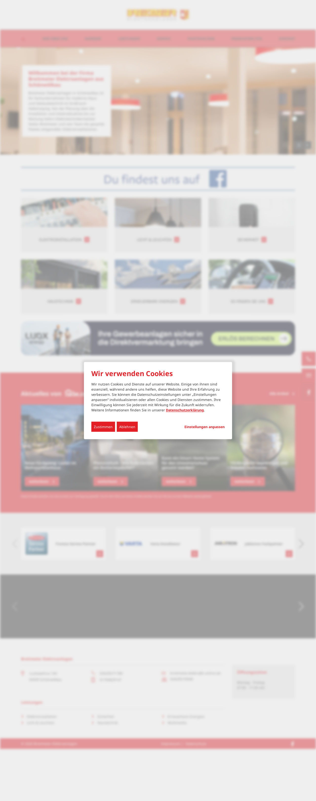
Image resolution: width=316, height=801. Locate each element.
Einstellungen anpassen (204, 426)
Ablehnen (127, 426)
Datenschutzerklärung (185, 409)
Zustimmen (103, 426)
